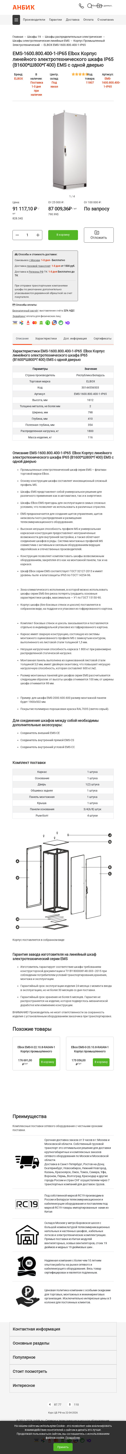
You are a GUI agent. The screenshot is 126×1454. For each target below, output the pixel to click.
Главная (18, 36)
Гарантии (55, 19)
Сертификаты (103, 338)
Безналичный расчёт (25, 310)
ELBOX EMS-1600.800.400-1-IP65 (65, 44)
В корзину (63, 234)
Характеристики (46, 338)
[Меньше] (17, 234)
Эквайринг (19, 316)
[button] (16, 20)
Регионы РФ (36, 271)
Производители (34, 19)
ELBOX (18, 78)
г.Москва (34, 260)
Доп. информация (75, 338)
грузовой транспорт (38, 265)
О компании (105, 19)
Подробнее (72, 1437)
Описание (22, 338)
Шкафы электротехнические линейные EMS (41, 40)
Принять (63, 1447)
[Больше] (38, 234)
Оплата (88, 19)
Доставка (72, 19)
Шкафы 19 (34, 36)
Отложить (98, 235)
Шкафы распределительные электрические (73, 36)
